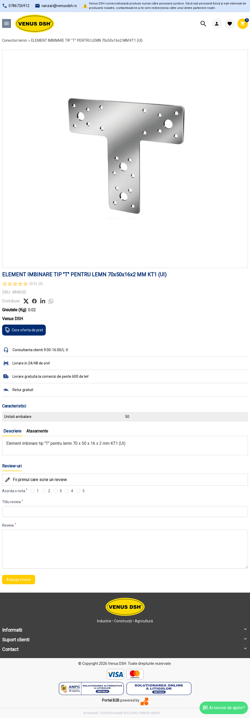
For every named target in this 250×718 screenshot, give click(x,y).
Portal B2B (110, 700)
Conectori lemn (14, 40)
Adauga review (18, 579)
